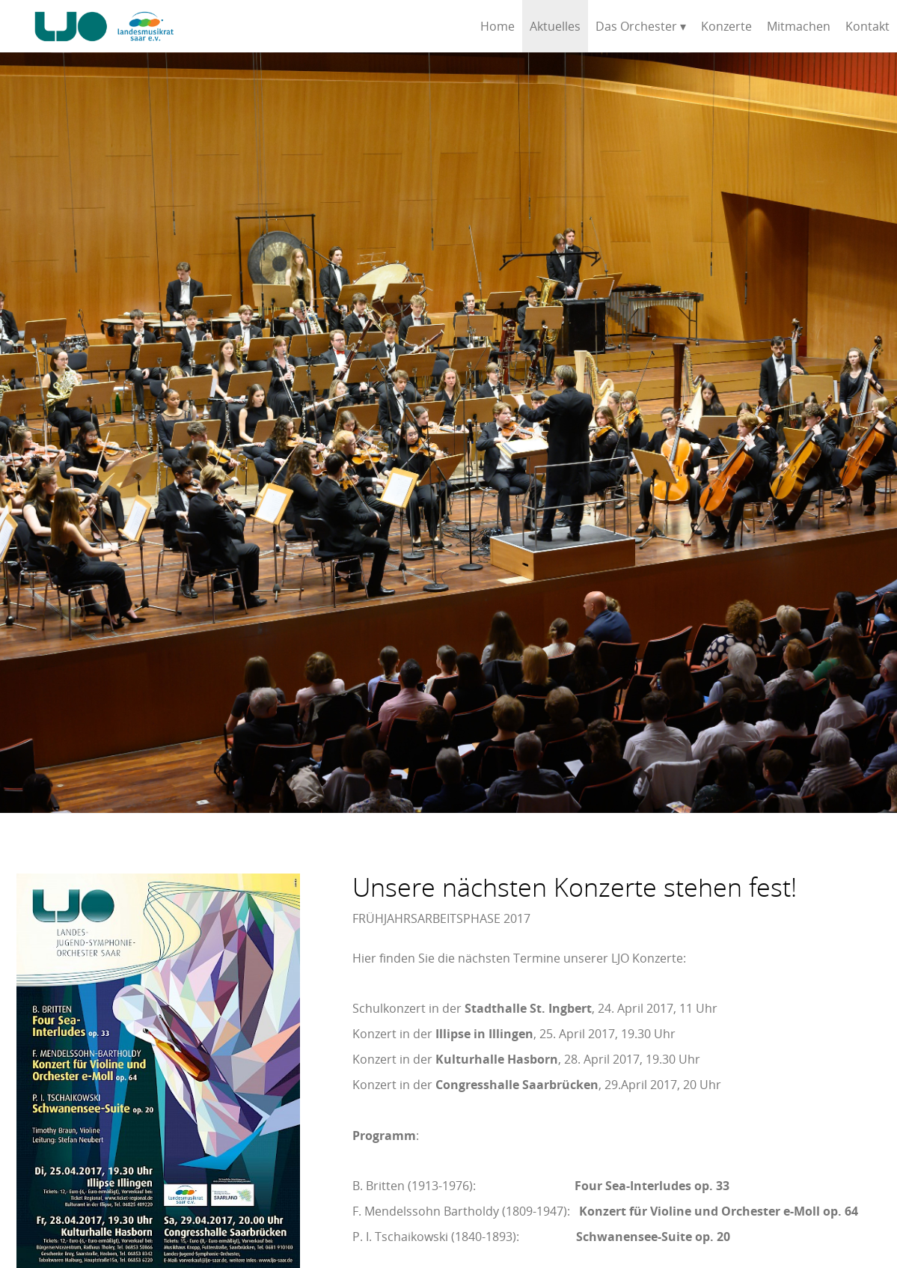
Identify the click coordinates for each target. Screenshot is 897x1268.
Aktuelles (555, 26)
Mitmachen (798, 26)
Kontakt (867, 26)
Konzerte (726, 26)
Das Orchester (636, 26)
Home (497, 26)
